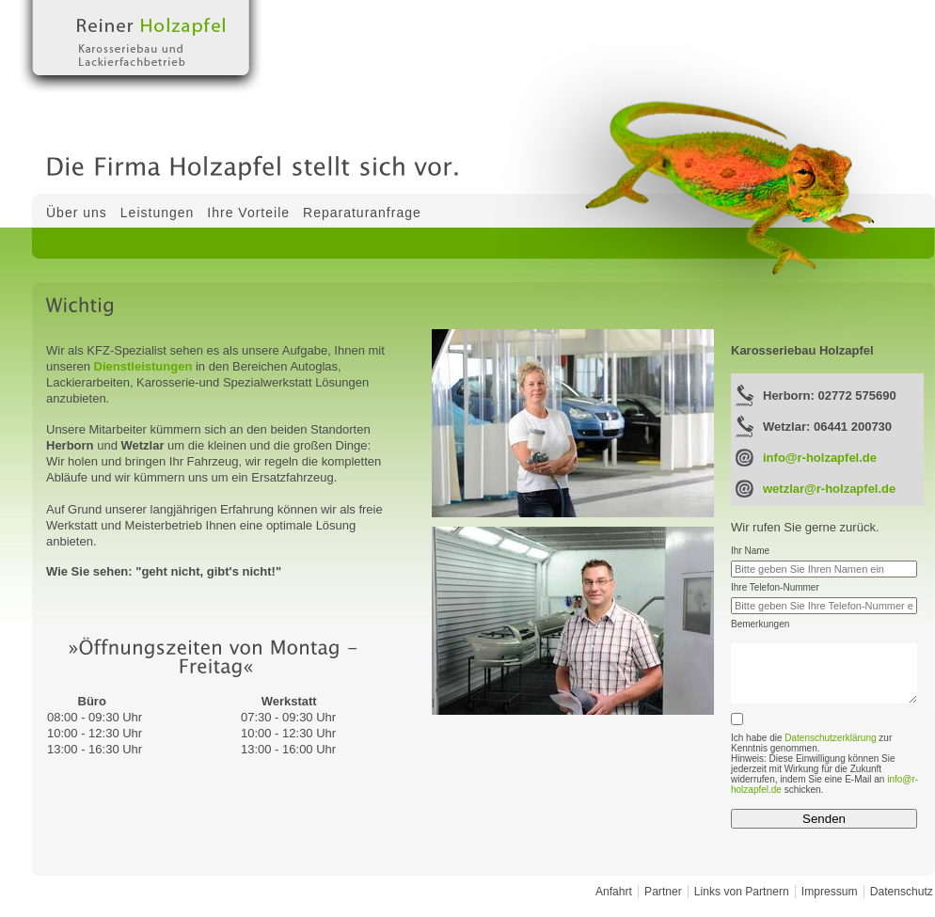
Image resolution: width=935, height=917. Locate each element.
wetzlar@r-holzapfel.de (829, 489)
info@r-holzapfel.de (820, 458)
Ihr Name (750, 550)
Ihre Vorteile (248, 212)
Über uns (76, 212)
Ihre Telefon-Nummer (775, 587)
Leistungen (157, 212)
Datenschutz (901, 891)
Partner (663, 891)
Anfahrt (613, 891)
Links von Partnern (741, 891)
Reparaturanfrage (362, 212)
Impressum (829, 891)
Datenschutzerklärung (830, 738)
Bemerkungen (760, 624)
